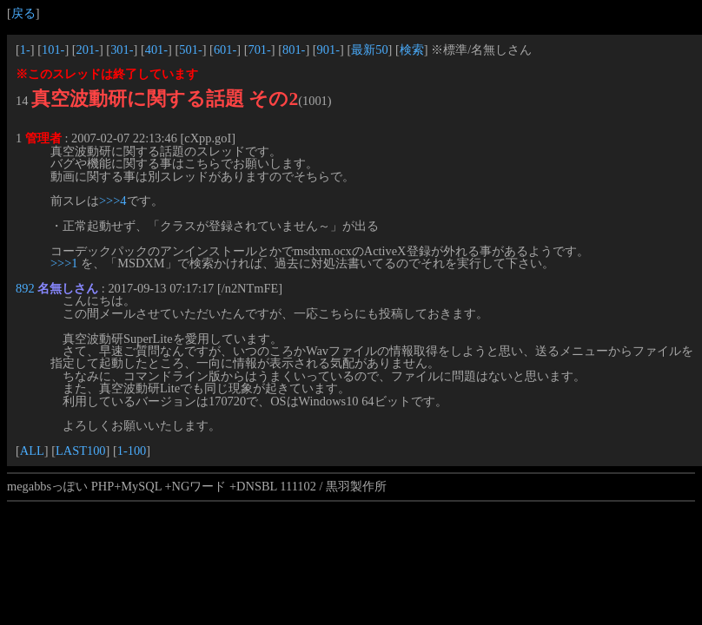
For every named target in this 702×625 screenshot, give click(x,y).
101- (53, 49)
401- (156, 49)
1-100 (132, 450)
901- (328, 49)
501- (190, 49)
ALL (32, 450)
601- (225, 49)
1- (25, 49)
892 (25, 288)
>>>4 (113, 200)
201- (87, 49)
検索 (412, 49)
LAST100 (81, 450)
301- (121, 49)
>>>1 (64, 263)
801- (293, 49)
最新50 (369, 49)
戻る (23, 13)
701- (259, 49)
